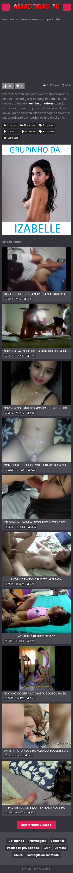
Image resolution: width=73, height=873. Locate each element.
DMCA (18, 855)
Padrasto (48, 131)
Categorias (16, 841)
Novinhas (29, 125)
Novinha (30, 131)
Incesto (11, 125)
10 (10, 86)
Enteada (12, 131)
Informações (37, 841)
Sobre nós (57, 841)
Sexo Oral (12, 137)
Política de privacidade (23, 848)
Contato (60, 848)
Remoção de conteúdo (43, 855)
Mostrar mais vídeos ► (37, 825)
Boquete (48, 125)
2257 (47, 848)
